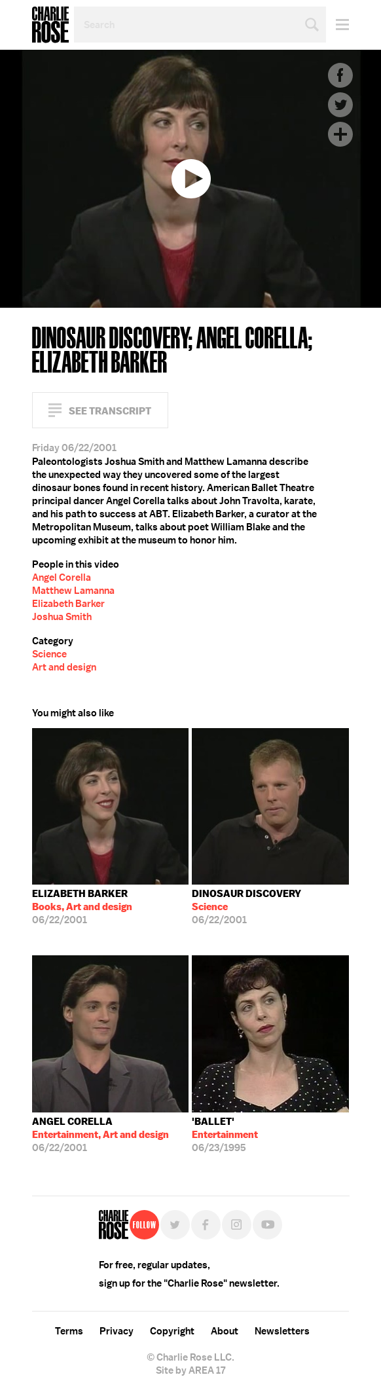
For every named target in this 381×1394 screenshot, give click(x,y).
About (224, 1331)
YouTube (267, 1224)
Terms (69, 1331)
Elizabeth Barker (68, 603)
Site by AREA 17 (190, 1370)
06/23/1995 (225, 1134)
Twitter (340, 104)
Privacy (117, 1331)
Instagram (236, 1224)
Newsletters (282, 1331)
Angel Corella (61, 577)
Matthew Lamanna (73, 590)
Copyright (172, 1331)
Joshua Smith (62, 616)
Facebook (340, 75)
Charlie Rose (50, 25)
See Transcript (110, 411)
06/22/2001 (82, 906)
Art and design (64, 667)
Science (49, 654)
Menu (337, 25)
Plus (340, 134)
